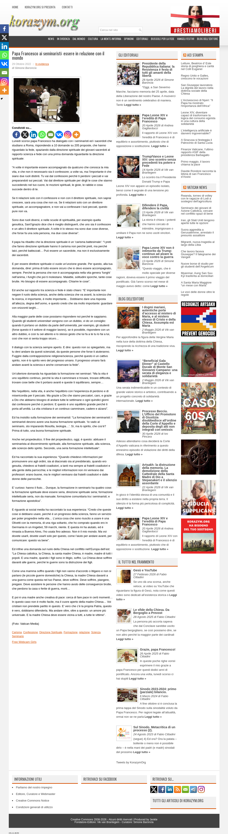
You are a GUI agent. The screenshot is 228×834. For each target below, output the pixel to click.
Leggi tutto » (132, 104)
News (51, 39)
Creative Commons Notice (32, 800)
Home (15, 7)
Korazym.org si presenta (40, 7)
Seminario (18, 636)
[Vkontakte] (59, 134)
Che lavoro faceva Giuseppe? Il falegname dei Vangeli (198, 254)
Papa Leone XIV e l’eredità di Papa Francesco (155, 118)
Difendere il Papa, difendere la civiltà (155, 206)
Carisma (17, 632)
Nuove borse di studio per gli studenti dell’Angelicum (197, 265)
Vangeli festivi (185, 39)
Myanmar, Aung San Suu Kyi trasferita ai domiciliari (197, 274)
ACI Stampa (195, 55)
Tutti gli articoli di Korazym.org (178, 800)
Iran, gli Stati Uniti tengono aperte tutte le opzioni (197, 222)
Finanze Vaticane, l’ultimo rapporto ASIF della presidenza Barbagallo (197, 152)
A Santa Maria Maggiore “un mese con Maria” (196, 284)
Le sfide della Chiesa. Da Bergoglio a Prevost (151, 611)
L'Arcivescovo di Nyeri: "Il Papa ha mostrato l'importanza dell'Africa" (197, 103)
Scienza (96, 632)
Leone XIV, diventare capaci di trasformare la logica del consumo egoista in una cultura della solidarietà (198, 118)
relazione (84, 632)
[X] (25, 134)
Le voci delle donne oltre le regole (198, 293)
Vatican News (197, 187)
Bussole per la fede (162, 39)
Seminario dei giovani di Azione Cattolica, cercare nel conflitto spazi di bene (197, 210)
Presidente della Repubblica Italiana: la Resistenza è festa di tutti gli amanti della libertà (158, 69)
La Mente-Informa (111, 39)
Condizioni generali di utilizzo (34, 807)
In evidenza (63, 39)
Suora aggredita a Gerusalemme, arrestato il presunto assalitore (197, 232)
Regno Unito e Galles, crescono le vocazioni (195, 77)
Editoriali (142, 39)
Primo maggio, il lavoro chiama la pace (195, 163)
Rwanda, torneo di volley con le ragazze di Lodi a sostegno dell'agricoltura (196, 198)
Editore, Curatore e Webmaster (36, 794)
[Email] (50, 134)
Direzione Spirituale (50, 632)
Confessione (30, 632)
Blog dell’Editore (207, 39)
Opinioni (129, 39)
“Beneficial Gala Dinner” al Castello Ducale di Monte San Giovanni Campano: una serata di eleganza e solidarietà (160, 368)
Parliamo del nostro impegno (34, 787)
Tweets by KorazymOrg (131, 762)
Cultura (93, 39)
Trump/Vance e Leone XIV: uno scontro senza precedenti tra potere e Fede (159, 161)
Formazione (70, 632)
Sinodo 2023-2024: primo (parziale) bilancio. (158, 690)
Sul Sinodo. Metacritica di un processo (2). (154, 728)
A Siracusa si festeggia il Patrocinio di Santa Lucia (197, 141)
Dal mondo (79, 39)
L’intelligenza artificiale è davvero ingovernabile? (196, 132)
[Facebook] (16, 134)
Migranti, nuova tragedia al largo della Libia (198, 243)
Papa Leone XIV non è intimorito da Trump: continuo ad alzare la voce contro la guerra (158, 252)
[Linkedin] (33, 134)
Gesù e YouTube (145, 570)
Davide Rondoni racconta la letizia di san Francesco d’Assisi (198, 173)
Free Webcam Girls (24, 642)
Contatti (67, 7)
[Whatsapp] (42, 134)
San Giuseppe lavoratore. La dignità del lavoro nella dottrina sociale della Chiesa (197, 89)
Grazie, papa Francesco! (158, 649)
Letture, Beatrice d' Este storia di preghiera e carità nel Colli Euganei (197, 66)
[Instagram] (68, 134)
